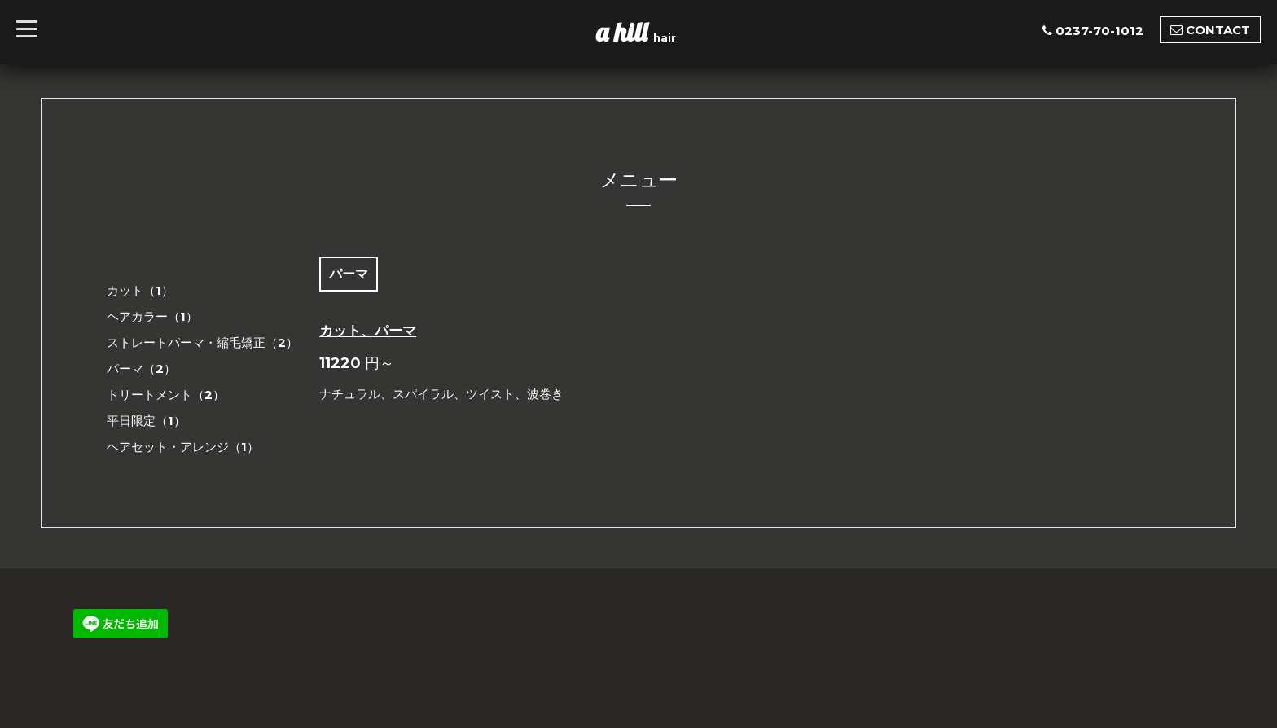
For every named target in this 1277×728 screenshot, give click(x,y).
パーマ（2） (141, 368)
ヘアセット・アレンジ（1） (183, 446)
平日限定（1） (146, 420)
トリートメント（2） (166, 394)
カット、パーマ (367, 330)
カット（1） (140, 290)
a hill (624, 31)
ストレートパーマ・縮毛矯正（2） (202, 342)
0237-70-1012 (1099, 30)
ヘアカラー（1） (152, 316)
